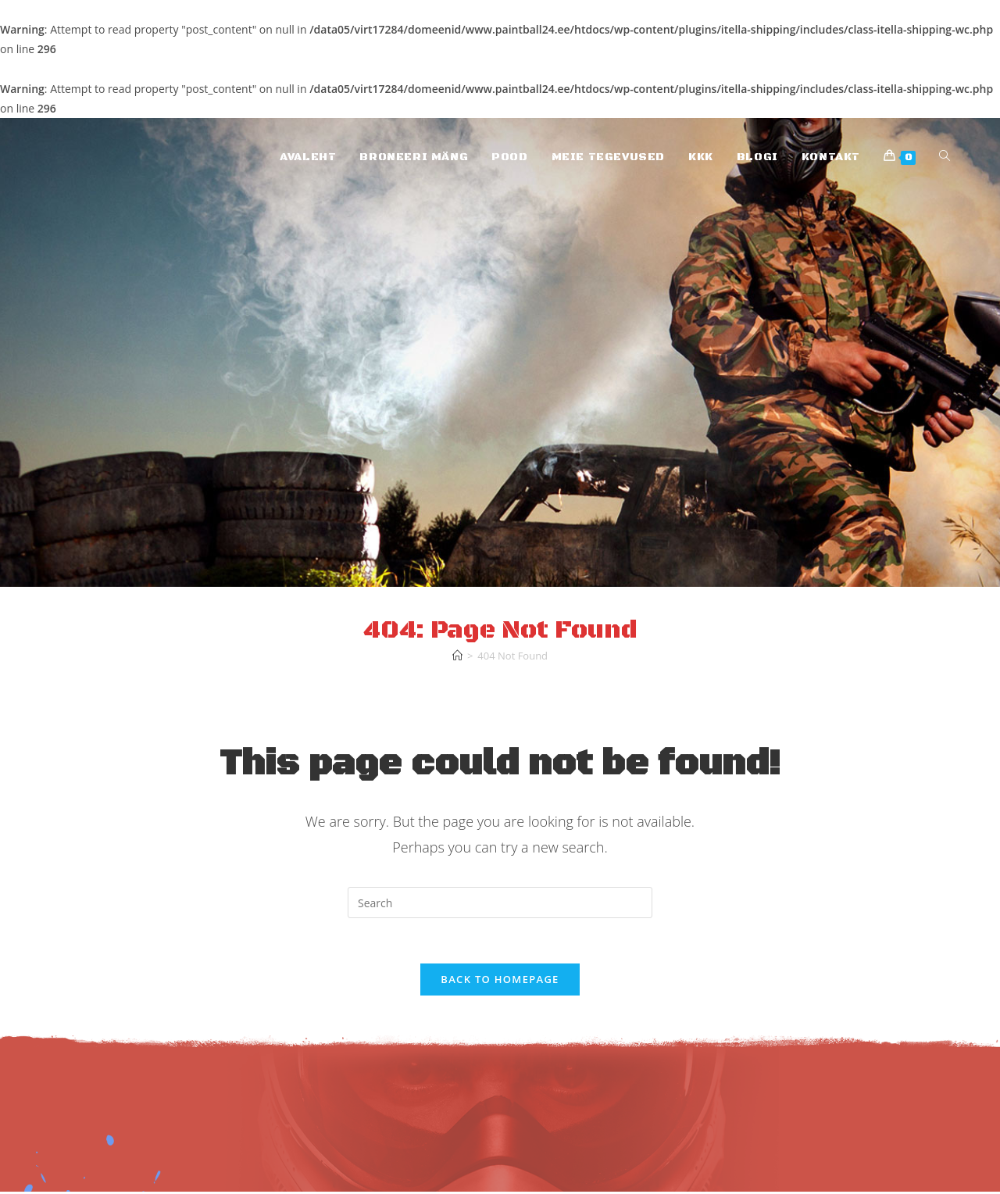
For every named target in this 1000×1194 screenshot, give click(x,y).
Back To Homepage (500, 981)
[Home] (457, 656)
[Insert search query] (500, 902)
